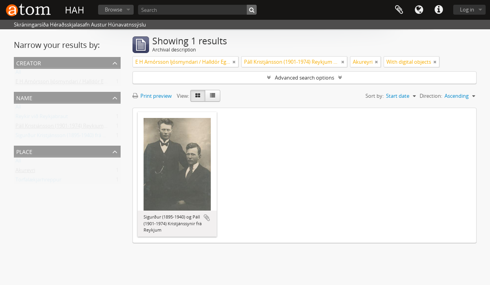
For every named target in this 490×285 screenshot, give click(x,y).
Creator (28, 62)
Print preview (152, 95)
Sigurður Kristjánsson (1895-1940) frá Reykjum (69, 137)
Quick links (438, 10)
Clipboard (399, 10)
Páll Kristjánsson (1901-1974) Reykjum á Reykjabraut (76, 127)
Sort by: (374, 95)
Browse (113, 9)
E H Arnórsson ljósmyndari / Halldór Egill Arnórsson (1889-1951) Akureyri (100, 83)
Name (24, 97)
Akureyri (25, 171)
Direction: (431, 95)
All (18, 73)
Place (24, 151)
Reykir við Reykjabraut (41, 118)
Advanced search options (304, 77)
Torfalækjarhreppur (38, 181)
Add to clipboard (207, 218)
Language (419, 10)
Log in (467, 9)
